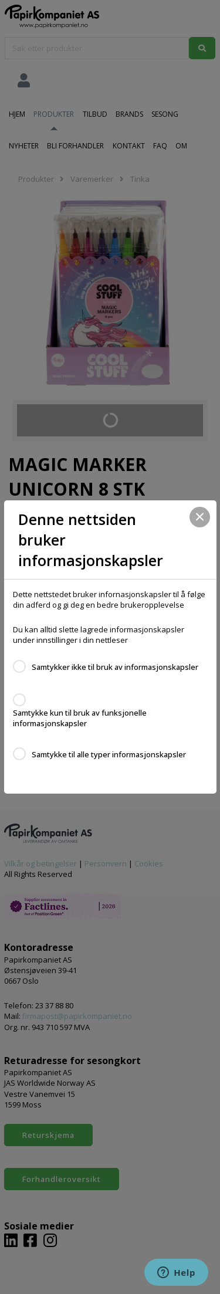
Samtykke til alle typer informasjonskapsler (109, 754)
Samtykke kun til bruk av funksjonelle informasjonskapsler (80, 718)
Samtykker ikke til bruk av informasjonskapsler (115, 667)
